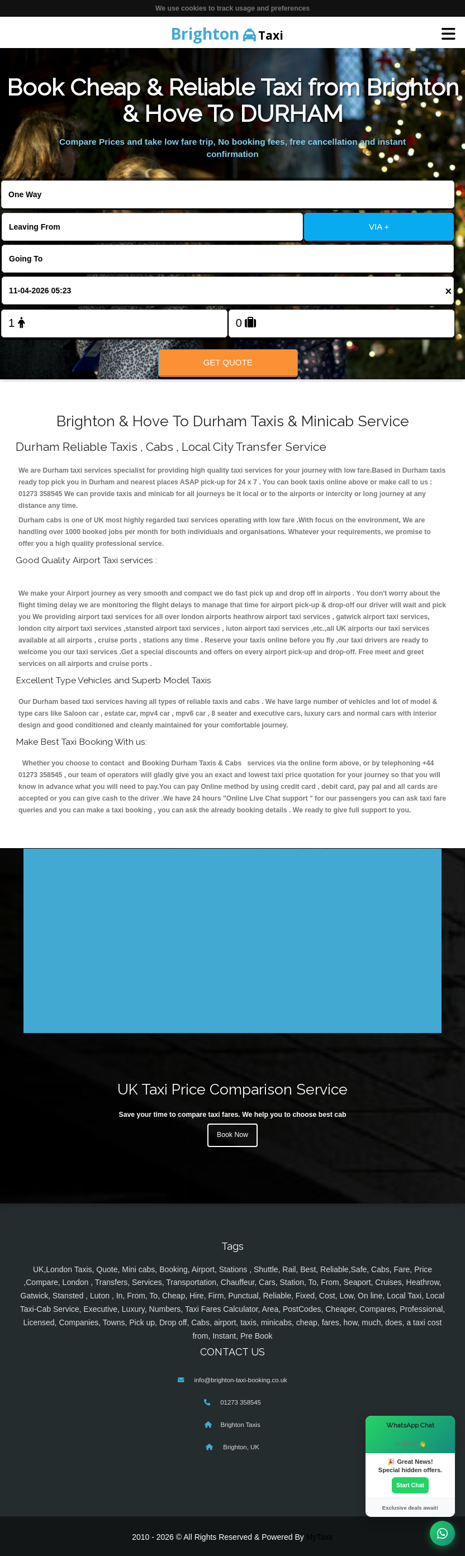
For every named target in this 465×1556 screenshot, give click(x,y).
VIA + (379, 226)
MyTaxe (319, 1537)
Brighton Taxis (240, 1424)
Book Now (232, 1135)
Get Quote (228, 362)
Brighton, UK (240, 1447)
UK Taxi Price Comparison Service (232, 1089)
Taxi (226, 33)
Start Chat (410, 1485)
